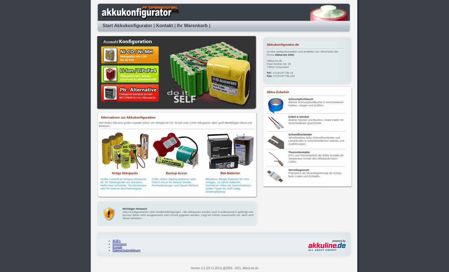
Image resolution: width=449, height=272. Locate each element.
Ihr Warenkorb (192, 25)
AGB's (117, 241)
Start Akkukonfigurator (127, 25)
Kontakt (164, 25)
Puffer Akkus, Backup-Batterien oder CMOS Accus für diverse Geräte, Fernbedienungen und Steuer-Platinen (175, 182)
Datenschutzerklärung (126, 250)
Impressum (120, 244)
